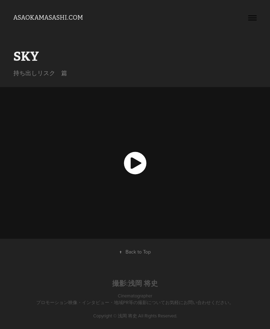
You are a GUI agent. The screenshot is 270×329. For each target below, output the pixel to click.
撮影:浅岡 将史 (135, 283)
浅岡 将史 (127, 315)
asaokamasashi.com (48, 17)
